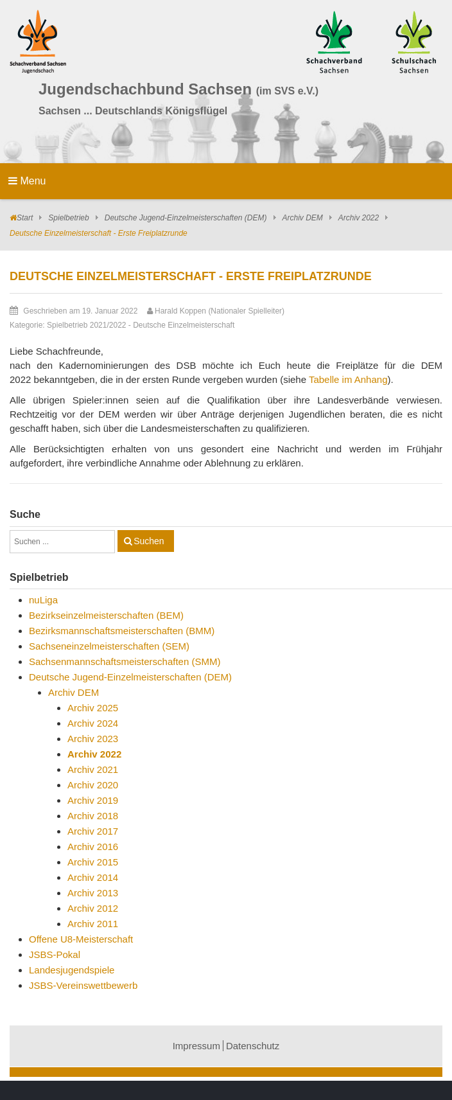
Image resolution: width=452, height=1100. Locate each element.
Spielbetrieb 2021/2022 (86, 325)
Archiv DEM (302, 217)
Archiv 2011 (92, 923)
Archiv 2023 (92, 738)
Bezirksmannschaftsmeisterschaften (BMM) (121, 630)
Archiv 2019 (92, 800)
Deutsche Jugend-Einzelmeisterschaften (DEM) (186, 217)
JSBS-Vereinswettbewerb (83, 985)
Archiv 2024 (92, 723)
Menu (27, 180)
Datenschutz (252, 1045)
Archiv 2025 (92, 707)
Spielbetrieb (68, 217)
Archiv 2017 (92, 831)
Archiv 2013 (92, 892)
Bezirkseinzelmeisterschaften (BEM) (106, 615)
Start (25, 217)
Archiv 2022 (358, 217)
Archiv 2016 (92, 846)
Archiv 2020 (92, 784)
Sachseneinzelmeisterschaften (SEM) (109, 646)
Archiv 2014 (92, 877)
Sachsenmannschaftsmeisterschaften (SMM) (124, 661)
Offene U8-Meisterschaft (81, 939)
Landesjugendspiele (71, 969)
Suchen (149, 541)
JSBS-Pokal (54, 954)
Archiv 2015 (92, 861)
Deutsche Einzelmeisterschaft (183, 325)
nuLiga (43, 599)
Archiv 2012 (92, 908)
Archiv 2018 (92, 815)
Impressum (196, 1045)
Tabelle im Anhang (348, 379)
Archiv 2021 (92, 769)
